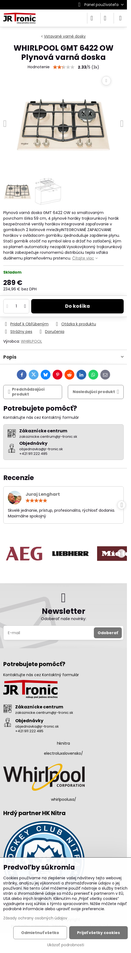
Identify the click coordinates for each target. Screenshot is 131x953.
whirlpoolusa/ (63, 799)
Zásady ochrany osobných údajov (35, 918)
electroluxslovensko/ (63, 753)
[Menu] (120, 18)
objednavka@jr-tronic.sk (37, 726)
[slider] (36, 500)
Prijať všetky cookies (98, 932)
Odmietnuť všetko (40, 932)
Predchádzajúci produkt (26, 392)
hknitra (63, 743)
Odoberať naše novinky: (63, 618)
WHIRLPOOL (31, 341)
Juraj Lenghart (42, 494)
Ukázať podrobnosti (65, 945)
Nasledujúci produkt (96, 392)
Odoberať (108, 633)
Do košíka (77, 306)
